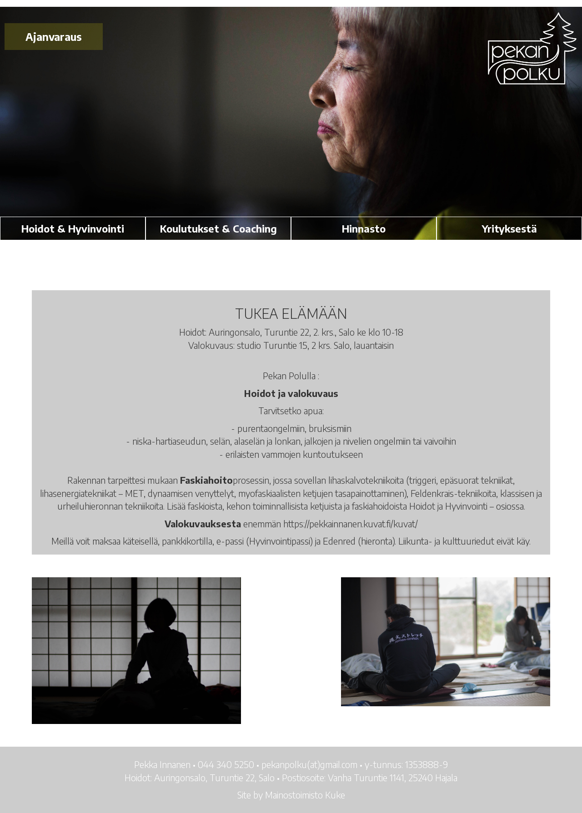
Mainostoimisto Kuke (305, 794)
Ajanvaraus (53, 36)
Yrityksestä (509, 228)
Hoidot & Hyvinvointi (72, 228)
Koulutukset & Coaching (218, 228)
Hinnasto (364, 228)
